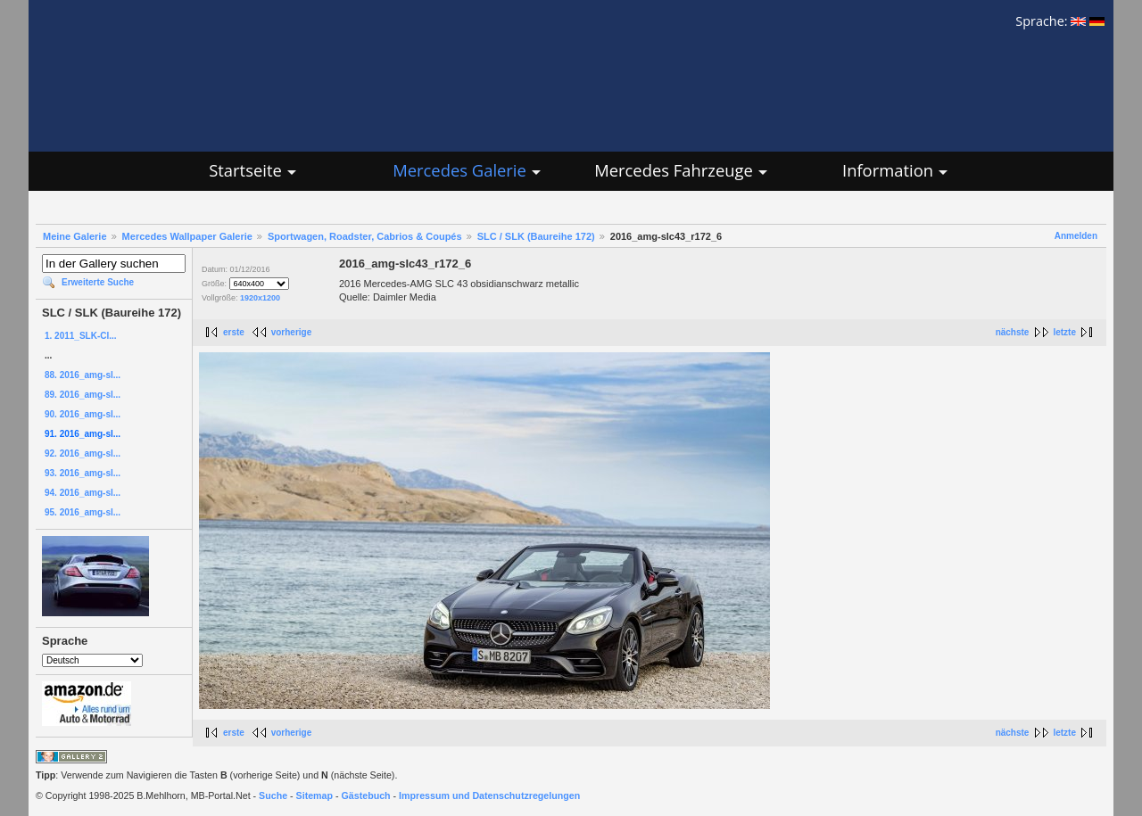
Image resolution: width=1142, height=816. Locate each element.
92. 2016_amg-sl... (82, 453)
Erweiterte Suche (98, 282)
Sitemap (314, 795)
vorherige (291, 332)
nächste (1013, 332)
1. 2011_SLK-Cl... (81, 336)
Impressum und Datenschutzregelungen (489, 795)
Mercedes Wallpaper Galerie (187, 236)
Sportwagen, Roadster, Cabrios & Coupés (365, 236)
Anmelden (1076, 236)
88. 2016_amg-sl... (82, 375)
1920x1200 (260, 297)
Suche (273, 795)
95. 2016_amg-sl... (82, 512)
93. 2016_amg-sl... (82, 473)
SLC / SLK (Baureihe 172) (536, 236)
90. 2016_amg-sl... (82, 414)
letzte (1064, 332)
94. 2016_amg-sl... (82, 493)
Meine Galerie (75, 236)
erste (233, 332)
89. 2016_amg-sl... (82, 395)
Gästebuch (366, 795)
